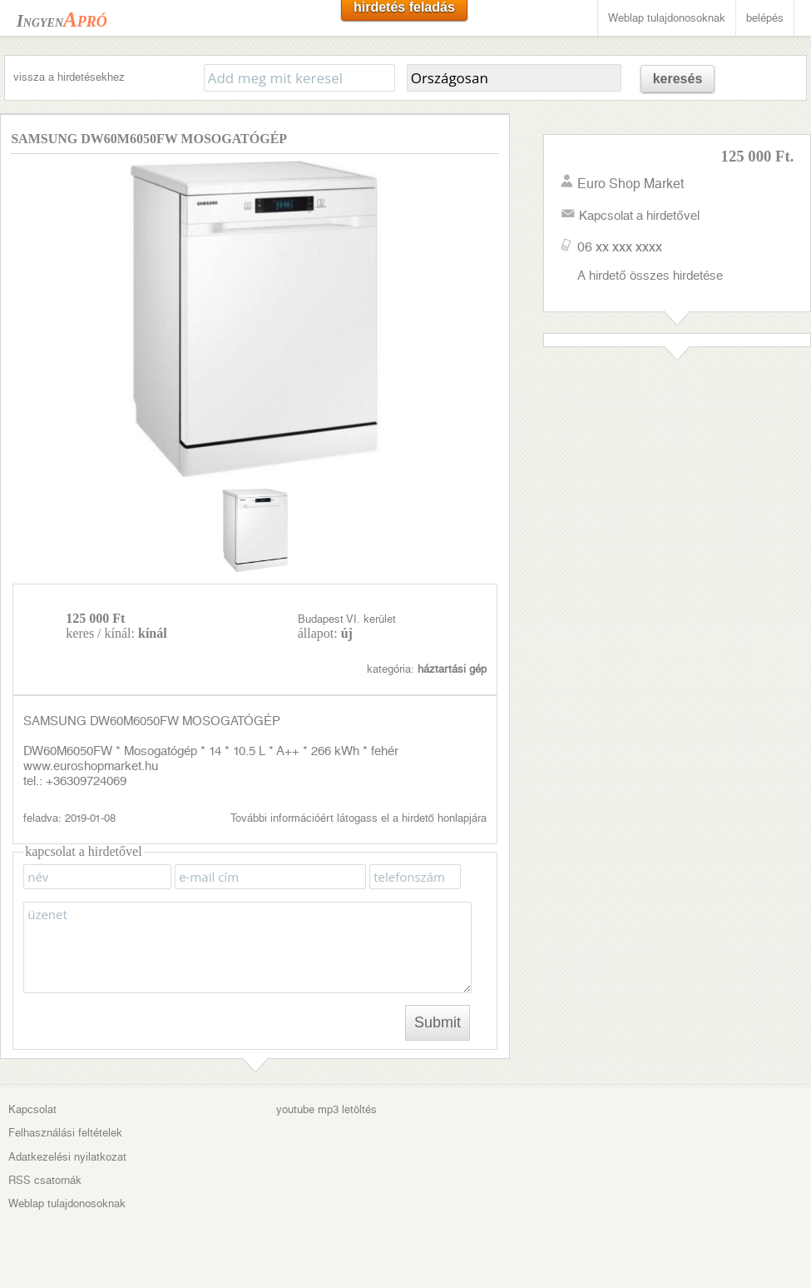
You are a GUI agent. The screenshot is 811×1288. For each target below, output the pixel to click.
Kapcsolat (32, 1109)
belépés (765, 18)
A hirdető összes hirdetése (649, 275)
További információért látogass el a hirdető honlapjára (358, 818)
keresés (678, 79)
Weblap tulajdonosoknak (666, 18)
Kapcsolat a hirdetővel (639, 215)
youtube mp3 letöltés (326, 1109)
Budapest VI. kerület (347, 619)
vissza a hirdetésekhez (69, 77)
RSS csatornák (45, 1180)
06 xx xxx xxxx (619, 247)
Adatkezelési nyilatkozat (67, 1157)
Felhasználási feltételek (65, 1132)
